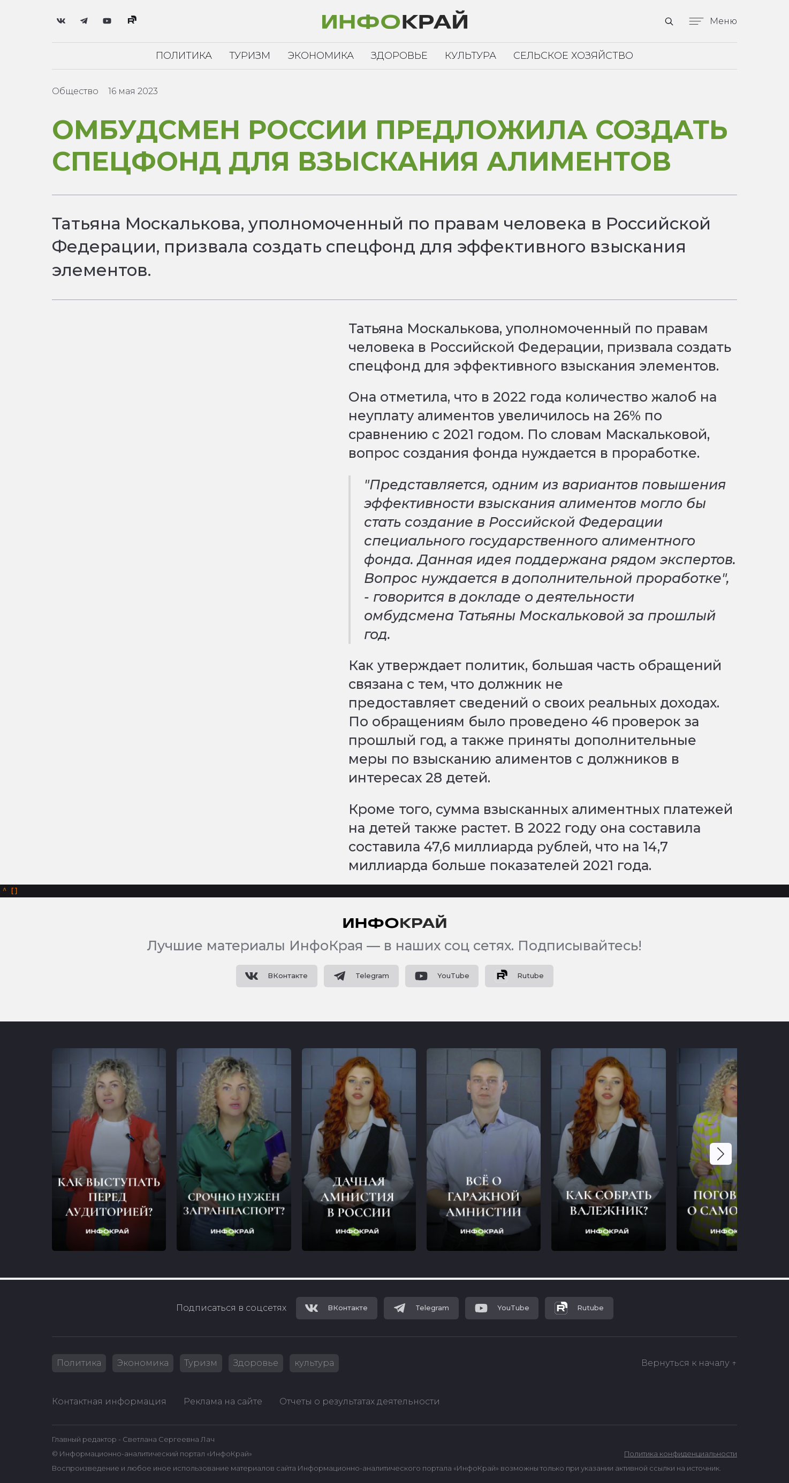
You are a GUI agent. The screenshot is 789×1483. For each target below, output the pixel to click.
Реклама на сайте (223, 1401)
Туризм (249, 56)
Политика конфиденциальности (680, 1454)
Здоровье (399, 56)
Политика (184, 56)
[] (10, 891)
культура (315, 1363)
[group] (109, 1151)
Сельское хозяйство (573, 56)
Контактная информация (109, 1401)
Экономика (320, 56)
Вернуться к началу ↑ (689, 1363)
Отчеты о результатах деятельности (359, 1401)
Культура (470, 56)
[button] (721, 1155)
